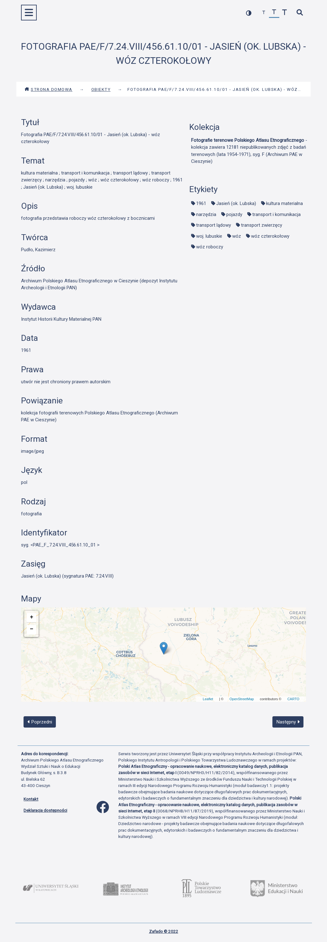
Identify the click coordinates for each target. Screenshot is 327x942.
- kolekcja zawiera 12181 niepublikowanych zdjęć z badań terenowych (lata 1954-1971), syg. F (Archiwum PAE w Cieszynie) (249, 150)
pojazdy (234, 214)
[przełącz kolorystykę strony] (249, 13)
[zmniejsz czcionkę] (264, 13)
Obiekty (101, 89)
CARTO (293, 699)
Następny (288, 722)
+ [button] (31, 617)
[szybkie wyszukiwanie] (299, 13)
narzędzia (206, 214)
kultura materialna (284, 203)
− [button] (31, 629)
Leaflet (208, 699)
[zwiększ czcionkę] (284, 13)
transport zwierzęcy (261, 225)
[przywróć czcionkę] (274, 13)
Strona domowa (48, 89)
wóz (236, 236)
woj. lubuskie (209, 236)
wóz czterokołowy (270, 236)
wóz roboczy (209, 247)
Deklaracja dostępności (45, 810)
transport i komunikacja (276, 214)
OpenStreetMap (241, 699)
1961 (201, 203)
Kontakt (31, 798)
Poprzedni (40, 722)
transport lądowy (213, 225)
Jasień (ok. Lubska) (236, 203)
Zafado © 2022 (163, 931)
